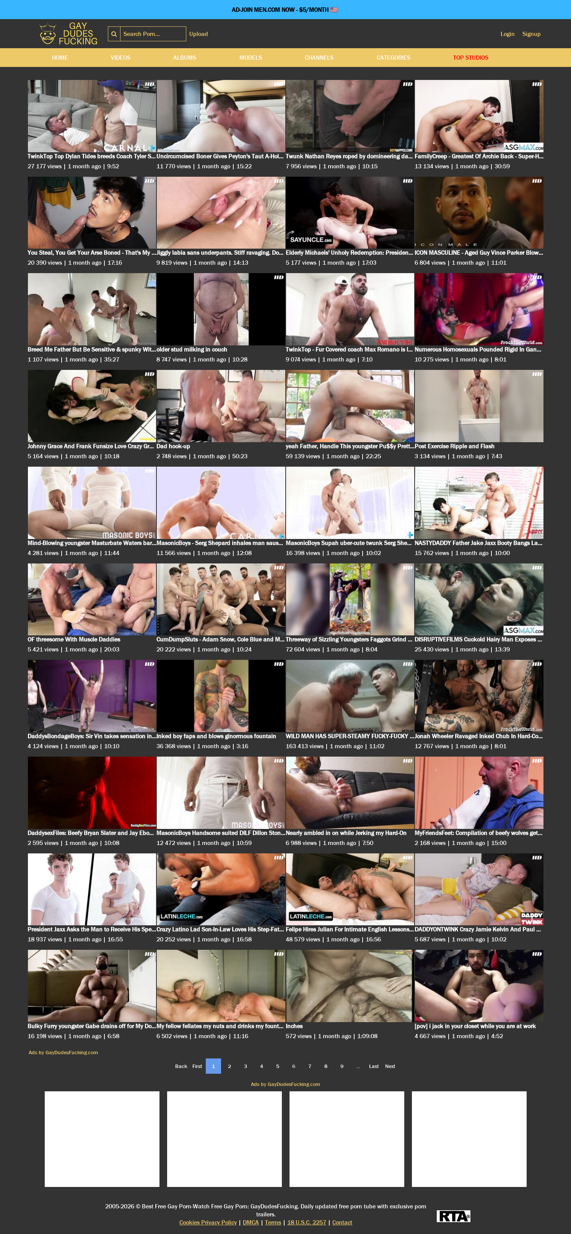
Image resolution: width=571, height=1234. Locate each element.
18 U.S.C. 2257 (306, 1222)
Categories (393, 58)
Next (390, 1066)
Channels (319, 58)
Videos (120, 58)
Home (60, 58)
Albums (184, 58)
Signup (531, 34)
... (358, 1066)
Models (250, 58)
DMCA (251, 1222)
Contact (342, 1222)
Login (508, 34)
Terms (273, 1222)
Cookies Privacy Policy (208, 1222)
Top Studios (470, 58)
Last (374, 1066)
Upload (198, 34)
